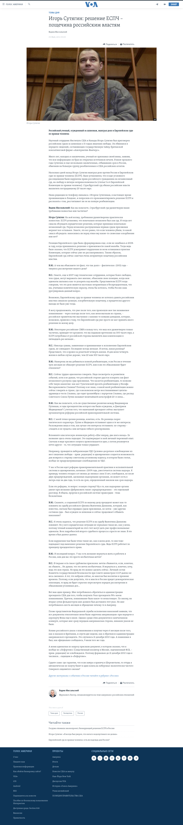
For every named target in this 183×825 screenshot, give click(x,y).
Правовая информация (23, 767)
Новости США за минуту (63, 772)
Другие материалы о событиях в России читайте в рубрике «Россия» (84, 676)
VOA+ (15, 776)
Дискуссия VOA (59, 781)
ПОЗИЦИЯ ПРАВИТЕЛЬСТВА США (67, 796)
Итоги (55, 762)
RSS (15, 791)
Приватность (19, 818)
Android (16, 786)
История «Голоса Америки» (65, 786)
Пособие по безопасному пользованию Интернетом (30, 802)
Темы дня (54, 13)
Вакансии (17, 813)
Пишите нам (19, 762)
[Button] (110, 44)
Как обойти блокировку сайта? (27, 772)
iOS (14, 781)
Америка (56, 757)
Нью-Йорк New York (61, 776)
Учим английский (60, 791)
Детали (55, 767)
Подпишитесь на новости (24, 796)
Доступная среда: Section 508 (26, 808)
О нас (15, 757)
